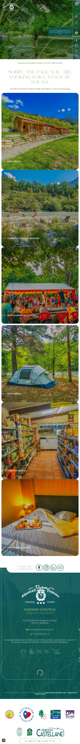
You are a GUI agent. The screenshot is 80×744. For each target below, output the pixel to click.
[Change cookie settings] (3, 740)
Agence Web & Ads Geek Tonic (55, 692)
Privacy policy (40, 694)
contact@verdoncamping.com (40, 629)
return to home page (61, 89)
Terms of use (72, 692)
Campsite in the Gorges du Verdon (30, 63)
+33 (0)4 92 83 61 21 (40, 634)
